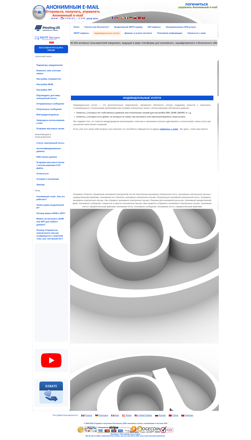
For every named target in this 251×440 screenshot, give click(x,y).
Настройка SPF (44, 90)
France (88, 415)
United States (145, 415)
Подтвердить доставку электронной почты (48, 96)
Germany (103, 415)
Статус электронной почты (50, 143)
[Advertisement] (51, 293)
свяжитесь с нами (169, 129)
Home (76, 27)
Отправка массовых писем (50, 128)
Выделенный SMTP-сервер (128, 27)
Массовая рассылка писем (51, 49)
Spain (129, 415)
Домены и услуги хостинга (138, 33)
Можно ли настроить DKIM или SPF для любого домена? (50, 222)
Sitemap (40, 184)
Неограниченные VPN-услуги (181, 27)
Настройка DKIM (44, 84)
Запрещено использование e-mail (50, 121)
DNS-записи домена (46, 157)
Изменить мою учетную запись (48, 72)
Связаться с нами (196, 33)
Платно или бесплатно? (97, 27)
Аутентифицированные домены (48, 149)
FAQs (37, 191)
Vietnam (189, 415)
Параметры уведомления (49, 65)
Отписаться (42, 173)
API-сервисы (154, 27)
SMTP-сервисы (81, 33)
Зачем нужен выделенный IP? (50, 206)
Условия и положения (47, 179)
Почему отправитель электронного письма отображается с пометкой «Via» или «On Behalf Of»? (49, 234)
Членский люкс (43, 57)
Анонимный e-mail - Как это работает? (50, 198)
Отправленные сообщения (50, 104)
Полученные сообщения (49, 109)
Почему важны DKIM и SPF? (50, 213)
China (175, 415)
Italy (117, 415)
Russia (162, 415)
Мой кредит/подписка (47, 114)
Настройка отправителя (48, 79)
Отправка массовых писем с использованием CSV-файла (50, 165)
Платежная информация (169, 33)
